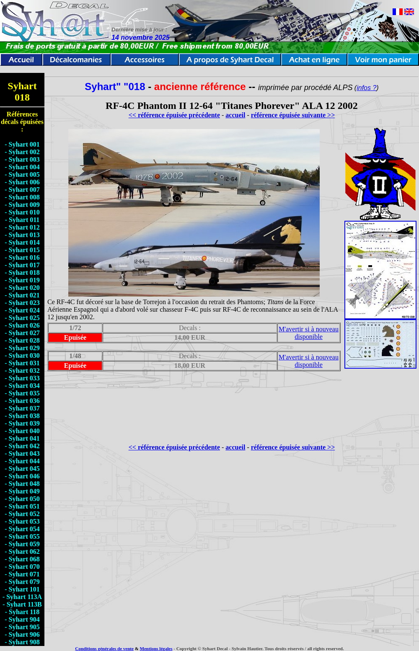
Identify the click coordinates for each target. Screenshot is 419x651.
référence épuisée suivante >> (293, 115)
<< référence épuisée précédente (174, 115)
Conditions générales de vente (104, 648)
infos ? (366, 87)
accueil (235, 115)
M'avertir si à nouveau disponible (309, 333)
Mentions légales (156, 648)
